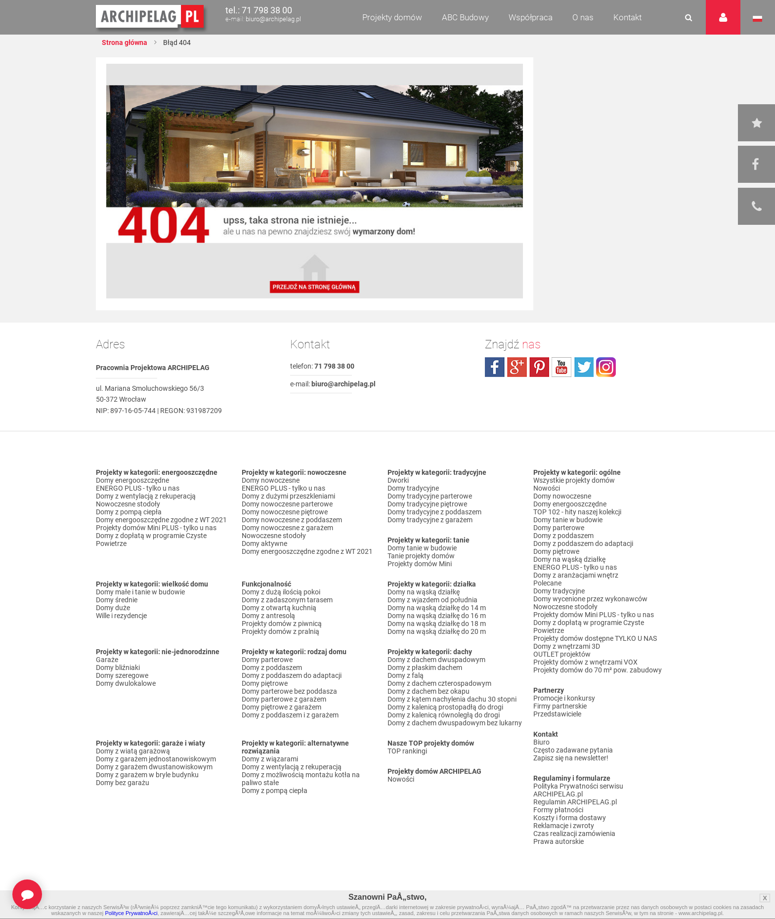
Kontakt (627, 17)
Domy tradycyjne (413, 488)
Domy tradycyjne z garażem (430, 520)
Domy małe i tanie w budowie (140, 592)
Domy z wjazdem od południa (432, 600)
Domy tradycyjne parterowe (430, 496)
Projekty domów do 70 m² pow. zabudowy (597, 670)
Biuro (541, 742)
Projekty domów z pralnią (280, 631)
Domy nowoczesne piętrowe (285, 512)
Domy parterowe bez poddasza (289, 691)
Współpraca (531, 17)
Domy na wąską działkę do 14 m (437, 608)
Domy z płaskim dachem (425, 667)
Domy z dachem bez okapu (429, 691)
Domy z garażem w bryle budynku (147, 775)
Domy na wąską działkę (424, 592)
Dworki (398, 480)
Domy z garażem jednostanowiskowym (156, 759)
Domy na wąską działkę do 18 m (437, 623)
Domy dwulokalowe (126, 683)
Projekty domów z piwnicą (282, 623)
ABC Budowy (465, 17)
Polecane (547, 583)
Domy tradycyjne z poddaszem (434, 512)
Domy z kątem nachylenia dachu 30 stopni (452, 699)
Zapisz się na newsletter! (570, 758)
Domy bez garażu (122, 783)
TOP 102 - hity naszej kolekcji (577, 512)
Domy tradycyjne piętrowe (427, 504)
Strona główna (124, 42)
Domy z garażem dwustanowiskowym (154, 767)
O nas (583, 17)
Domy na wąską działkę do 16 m (437, 616)
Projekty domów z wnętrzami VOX (585, 662)
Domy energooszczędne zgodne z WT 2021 (161, 520)
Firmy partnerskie (560, 706)
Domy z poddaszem (272, 667)
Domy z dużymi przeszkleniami (288, 496)
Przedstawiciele (557, 714)
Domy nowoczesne (271, 480)
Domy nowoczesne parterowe (287, 504)
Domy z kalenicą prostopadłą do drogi (445, 707)
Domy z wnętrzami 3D (566, 646)
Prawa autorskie (558, 841)
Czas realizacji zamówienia (574, 833)
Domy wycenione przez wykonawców (590, 599)
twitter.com (584, 367)
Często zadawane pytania (573, 750)
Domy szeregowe (122, 675)
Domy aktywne (264, 543)
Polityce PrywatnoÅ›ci (131, 913)
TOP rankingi (407, 751)
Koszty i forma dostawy (569, 818)
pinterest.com (539, 367)
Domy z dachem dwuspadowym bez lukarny (455, 723)
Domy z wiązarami (270, 759)
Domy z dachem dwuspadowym (436, 660)
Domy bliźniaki (118, 667)
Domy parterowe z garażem (284, 699)
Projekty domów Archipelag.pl (150, 17)
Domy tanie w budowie (422, 548)
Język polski (757, 19)
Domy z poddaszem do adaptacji (292, 675)
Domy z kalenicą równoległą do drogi (444, 715)
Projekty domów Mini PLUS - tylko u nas (156, 528)
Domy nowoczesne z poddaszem (292, 520)
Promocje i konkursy (564, 698)
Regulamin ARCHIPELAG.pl (575, 802)
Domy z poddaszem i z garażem (290, 715)
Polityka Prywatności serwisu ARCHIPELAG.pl (578, 790)
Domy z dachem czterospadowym (439, 683)
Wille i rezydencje (121, 616)
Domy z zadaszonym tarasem (287, 600)
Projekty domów (392, 17)
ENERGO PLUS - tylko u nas (137, 488)
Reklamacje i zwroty (563, 826)
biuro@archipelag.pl (273, 19)
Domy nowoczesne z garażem (287, 528)
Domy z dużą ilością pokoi (281, 592)
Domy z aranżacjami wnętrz (575, 575)
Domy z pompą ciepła (129, 512)
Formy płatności (558, 810)
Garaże (107, 660)
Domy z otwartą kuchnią (279, 608)
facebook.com (495, 367)
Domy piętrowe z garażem (281, 707)
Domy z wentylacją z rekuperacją (146, 496)
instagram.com (606, 367)
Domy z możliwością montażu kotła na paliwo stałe (301, 779)
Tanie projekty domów (421, 556)
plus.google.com (517, 367)
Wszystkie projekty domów (574, 480)
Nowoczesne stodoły (128, 504)
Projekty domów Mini (420, 564)
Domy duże (113, 608)
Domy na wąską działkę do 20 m (437, 631)
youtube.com (561, 367)
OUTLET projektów (562, 654)
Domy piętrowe (265, 683)
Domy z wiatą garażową (133, 751)
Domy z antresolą (268, 616)
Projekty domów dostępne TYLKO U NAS (595, 638)
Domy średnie (116, 600)
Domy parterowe (267, 660)
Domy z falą (406, 675)
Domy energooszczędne (132, 480)
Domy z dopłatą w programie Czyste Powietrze (151, 539)
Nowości (401, 779)
